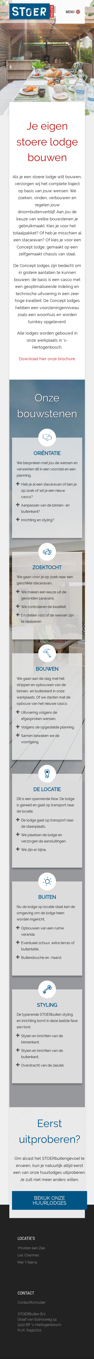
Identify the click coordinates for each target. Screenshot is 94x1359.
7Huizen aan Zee (31, 1248)
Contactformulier (32, 1302)
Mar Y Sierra (27, 1262)
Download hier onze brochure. (47, 358)
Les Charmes (28, 1255)
